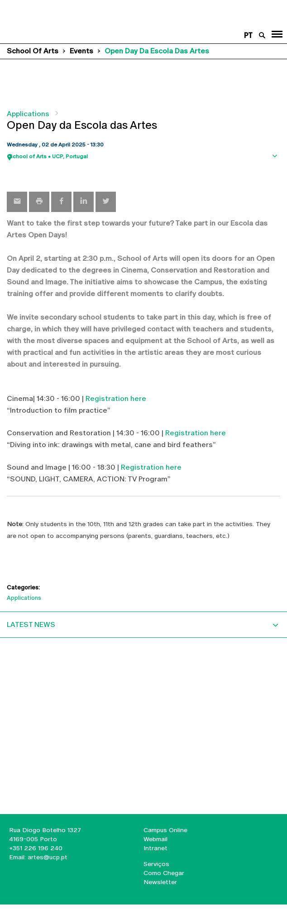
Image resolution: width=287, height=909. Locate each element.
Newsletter (160, 881)
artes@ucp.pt (46, 857)
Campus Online (165, 830)
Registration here (116, 398)
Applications (28, 113)
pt (248, 35)
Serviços (156, 863)
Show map (275, 170)
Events (81, 51)
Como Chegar (164, 872)
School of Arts (32, 51)
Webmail (155, 839)
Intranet (155, 848)
